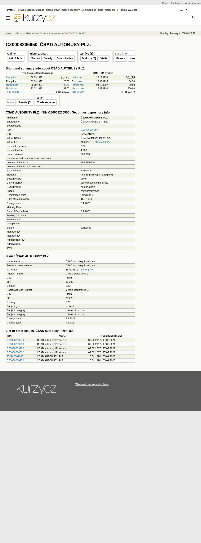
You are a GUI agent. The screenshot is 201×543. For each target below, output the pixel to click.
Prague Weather (128, 10)
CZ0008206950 (89, 129)
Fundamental (55, 33)
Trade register (46, 102)
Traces (35, 58)
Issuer (133, 58)
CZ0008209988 (15, 344)
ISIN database (176, 3)
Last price (11, 77)
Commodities (89, 10)
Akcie (28, 33)
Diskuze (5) (89, 58)
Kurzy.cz (10, 33)
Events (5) (25, 102)
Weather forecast (193, 3)
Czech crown (53, 10)
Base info (121, 53)
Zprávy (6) (86, 53)
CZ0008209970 (15, 340)
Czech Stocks (39, 33)
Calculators (111, 10)
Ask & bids (16, 58)
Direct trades (65, 58)
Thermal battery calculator (92, 384)
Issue (10, 102)
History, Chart (38, 53)
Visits (104, 58)
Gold (100, 10)
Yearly (48, 58)
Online (11, 53)
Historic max (12, 88)
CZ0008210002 (15, 352)
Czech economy (71, 10)
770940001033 (15, 356)
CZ (181, 10)
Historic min (12, 85)
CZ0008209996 (15, 348)
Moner (165, 3)
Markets (20, 33)
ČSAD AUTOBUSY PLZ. (74, 33)
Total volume (12, 92)
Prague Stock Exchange (31, 10)
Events (120, 58)
